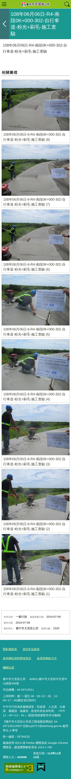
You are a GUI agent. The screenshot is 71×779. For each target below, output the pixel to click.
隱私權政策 (10, 649)
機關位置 (8, 667)
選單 (4, 4)
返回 (4, 24)
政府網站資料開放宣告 (17, 658)
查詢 (67, 4)
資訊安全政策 (31, 649)
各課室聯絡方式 (47, 658)
